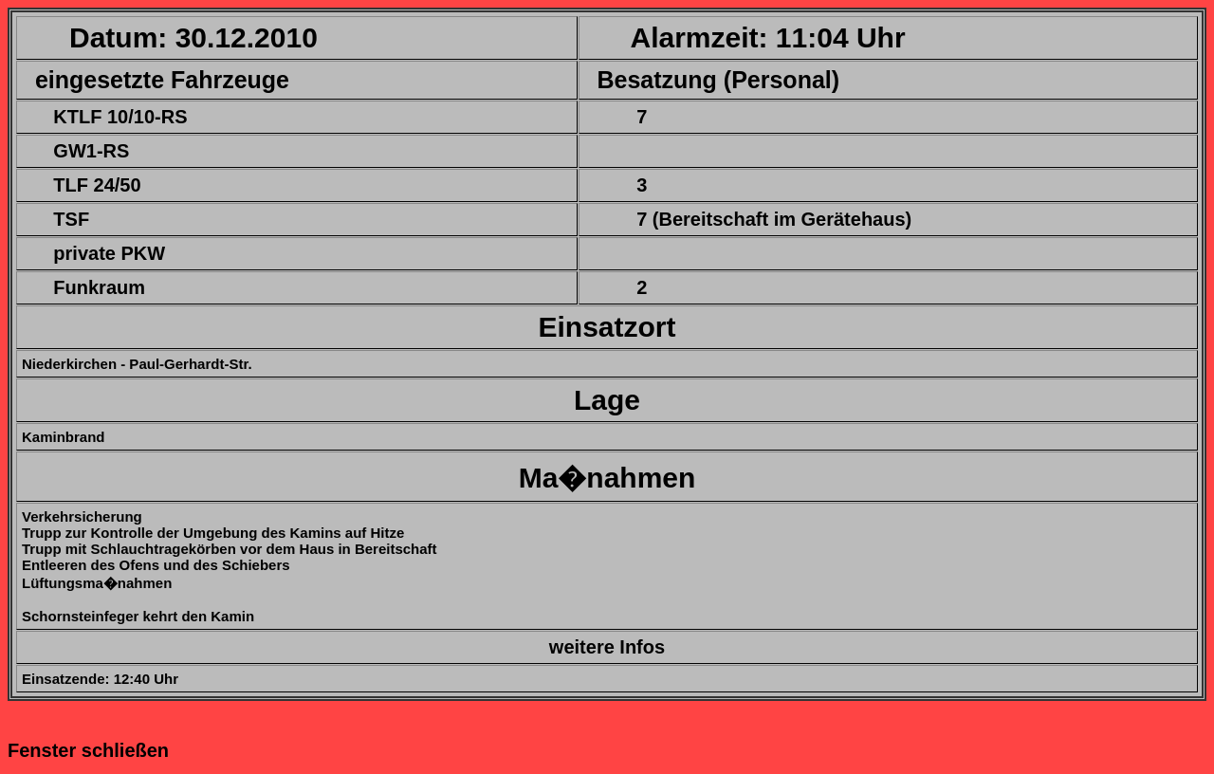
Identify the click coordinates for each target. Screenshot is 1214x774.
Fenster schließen (88, 750)
